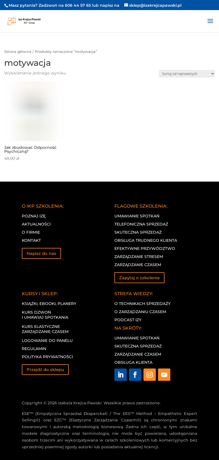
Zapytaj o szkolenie (139, 277)
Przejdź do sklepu (45, 369)
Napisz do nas (41, 253)
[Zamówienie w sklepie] (187, 74)
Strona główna (17, 52)
